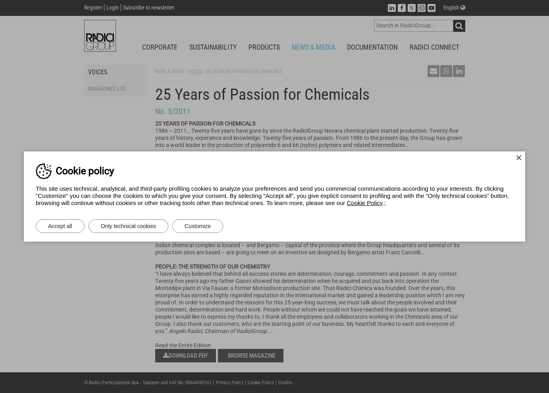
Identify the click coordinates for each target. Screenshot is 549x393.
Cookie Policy (365, 202)
